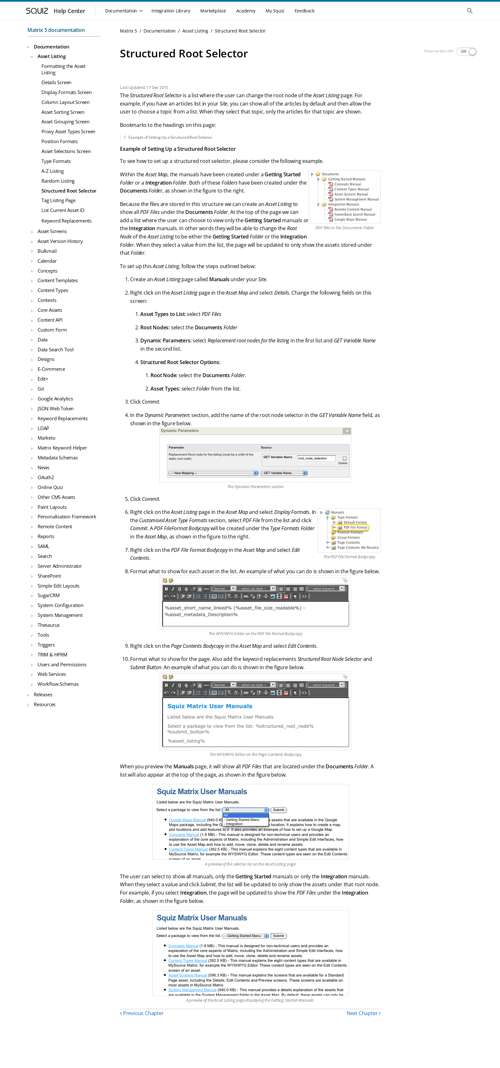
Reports (46, 536)
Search (45, 556)
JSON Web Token (56, 408)
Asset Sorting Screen (63, 112)
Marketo (46, 438)
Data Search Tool (56, 349)
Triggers (46, 644)
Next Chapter (364, 1013)
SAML (43, 546)
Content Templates (58, 280)
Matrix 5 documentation (56, 29)
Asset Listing (51, 56)
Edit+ (43, 379)
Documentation (51, 46)
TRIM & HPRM (52, 654)
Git (41, 388)
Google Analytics (55, 398)
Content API (50, 320)
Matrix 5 (128, 31)
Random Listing (58, 181)
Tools (43, 635)
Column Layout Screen (65, 102)
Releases (43, 694)
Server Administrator (60, 566)
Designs (46, 359)
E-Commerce (51, 369)
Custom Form (52, 329)
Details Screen (56, 82)
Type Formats (56, 161)
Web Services (52, 674)
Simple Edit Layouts (58, 585)
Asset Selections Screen (66, 151)
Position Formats (59, 141)
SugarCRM (48, 595)
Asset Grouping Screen (65, 121)
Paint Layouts (52, 507)
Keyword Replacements (66, 220)
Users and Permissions (62, 664)
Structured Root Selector (68, 190)
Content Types (53, 290)
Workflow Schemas (58, 684)
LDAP (43, 428)
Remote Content (55, 526)
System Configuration (61, 605)
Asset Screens (52, 231)
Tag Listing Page (58, 200)
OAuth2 (46, 477)
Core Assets (50, 310)
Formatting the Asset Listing (63, 69)
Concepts (47, 270)
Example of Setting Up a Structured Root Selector (170, 137)
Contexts (47, 300)
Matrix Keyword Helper (62, 447)
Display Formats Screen (66, 92)
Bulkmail (47, 251)
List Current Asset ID (63, 210)
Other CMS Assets (56, 497)
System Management (60, 615)
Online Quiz (50, 487)
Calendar (47, 261)
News (43, 467)
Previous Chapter (142, 1013)
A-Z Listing (52, 171)
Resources (44, 704)
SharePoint (49, 576)
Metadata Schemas (58, 457)
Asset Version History (60, 241)
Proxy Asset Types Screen (68, 131)
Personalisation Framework (67, 516)
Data (43, 339)
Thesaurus (49, 625)
